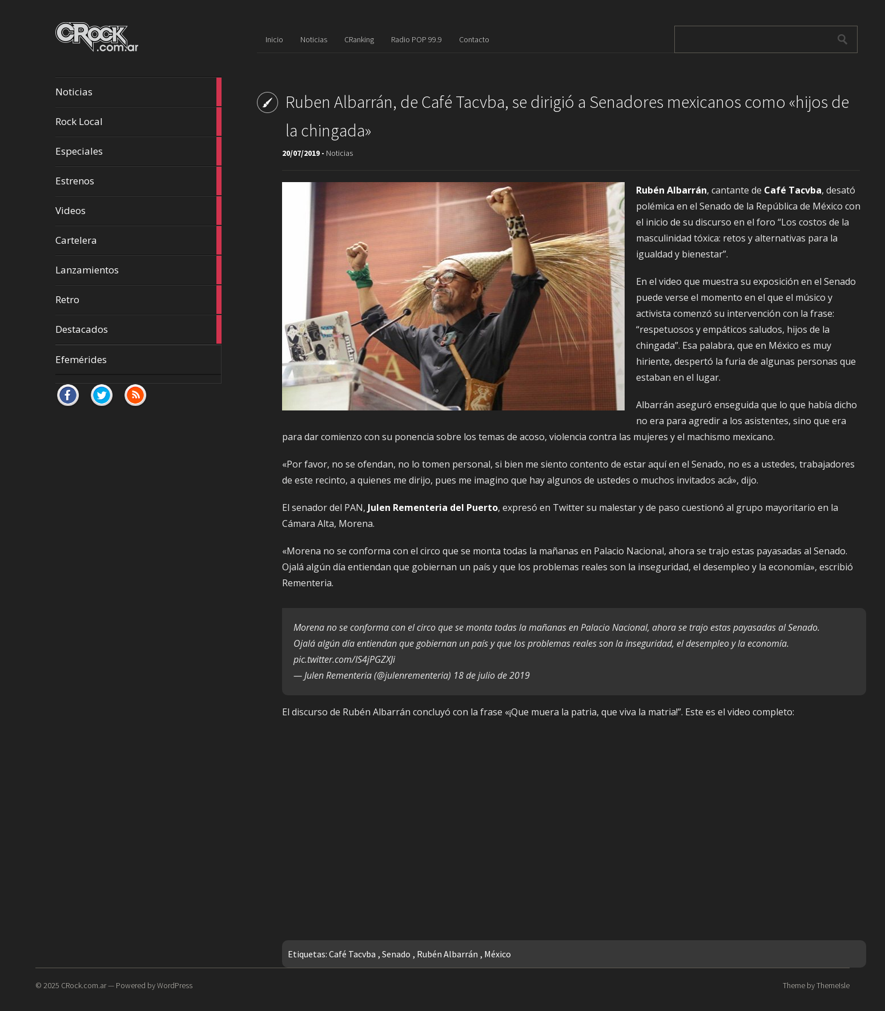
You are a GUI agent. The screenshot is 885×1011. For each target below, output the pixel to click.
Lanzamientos (138, 270)
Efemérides (81, 359)
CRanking (359, 39)
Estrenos (138, 181)
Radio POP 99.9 (416, 39)
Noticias (138, 92)
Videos (138, 210)
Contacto (474, 39)
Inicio (274, 39)
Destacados (138, 329)
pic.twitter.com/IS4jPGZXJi (344, 659)
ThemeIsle (833, 985)
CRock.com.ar (83, 985)
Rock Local (138, 121)
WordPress (174, 985)
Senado (396, 954)
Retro (138, 299)
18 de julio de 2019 (491, 675)
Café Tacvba (352, 954)
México (497, 954)
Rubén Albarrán (447, 954)
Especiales (138, 151)
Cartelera (138, 240)
